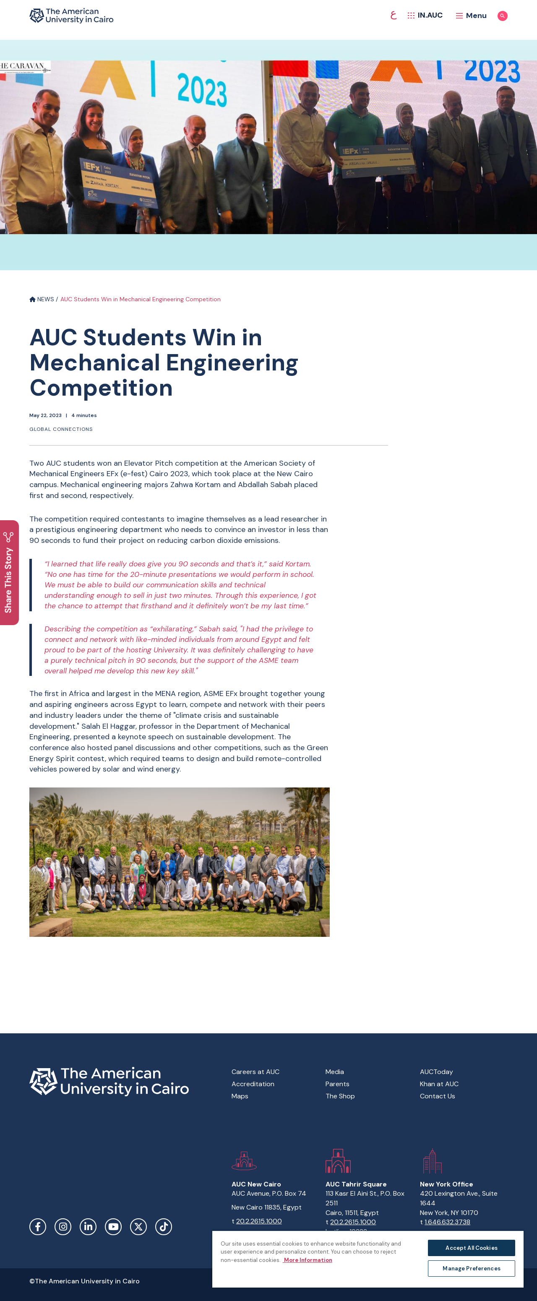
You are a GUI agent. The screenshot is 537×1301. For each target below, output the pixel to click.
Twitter (138, 1226)
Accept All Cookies (471, 1247)
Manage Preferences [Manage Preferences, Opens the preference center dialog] (471, 1268)
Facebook (37, 1226)
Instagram (63, 1226)
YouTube (113, 1226)
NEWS (41, 299)
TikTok (163, 1226)
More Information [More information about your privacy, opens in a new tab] (307, 1260)
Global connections (61, 429)
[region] (368, 1259)
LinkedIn (88, 1226)
